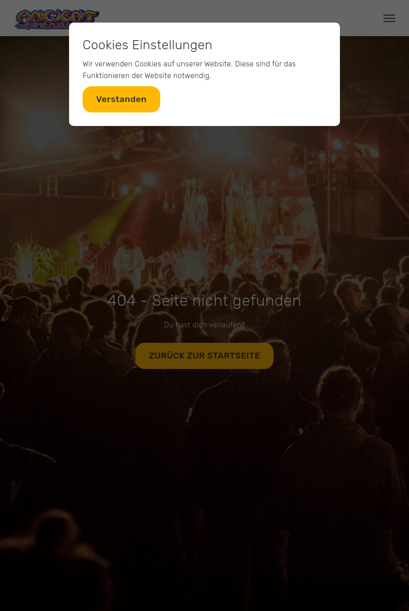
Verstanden (121, 99)
